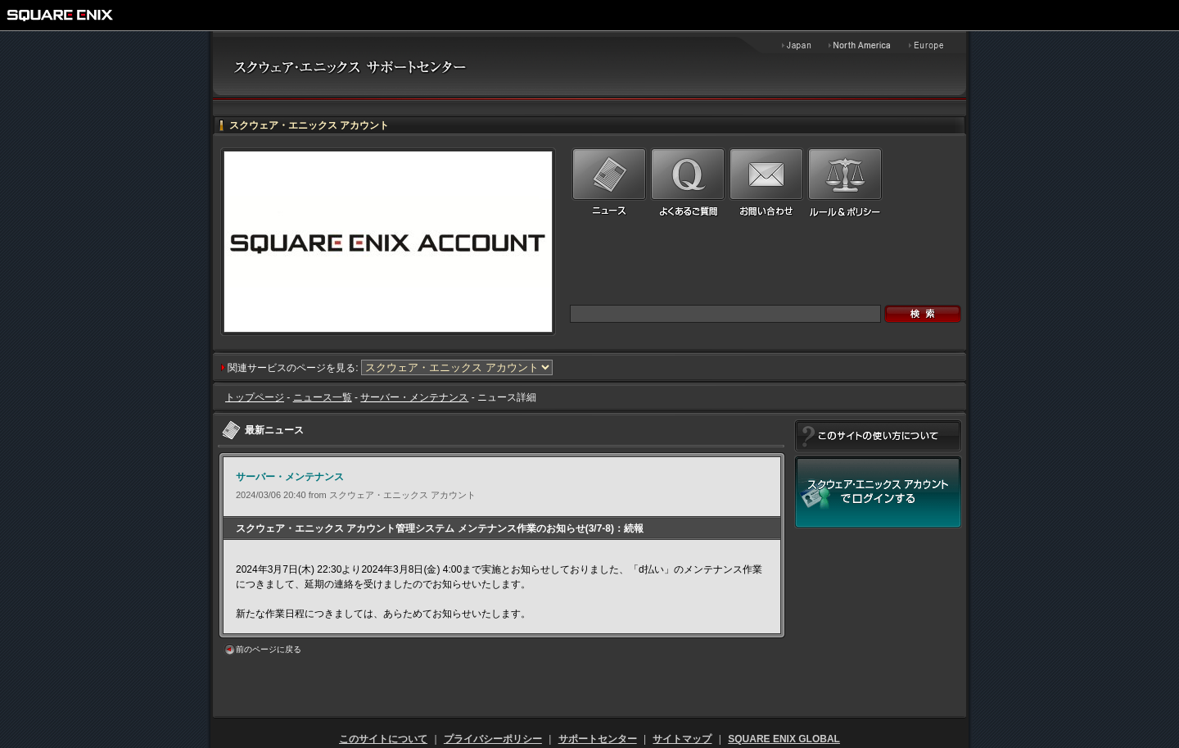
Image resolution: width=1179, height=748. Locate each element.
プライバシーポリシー (493, 739)
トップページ (254, 397)
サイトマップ (682, 739)
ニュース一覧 (322, 397)
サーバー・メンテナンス (414, 397)
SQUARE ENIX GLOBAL (784, 739)
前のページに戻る (268, 649)
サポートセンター (597, 739)
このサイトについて (383, 739)
